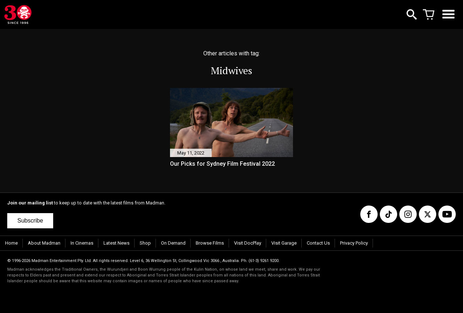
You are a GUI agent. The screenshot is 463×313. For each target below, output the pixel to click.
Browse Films (210, 243)
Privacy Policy (354, 243)
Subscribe (30, 220)
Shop (145, 243)
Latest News (116, 243)
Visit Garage (284, 243)
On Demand (173, 243)
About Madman (44, 243)
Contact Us (318, 243)
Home (11, 243)
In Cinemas (82, 243)
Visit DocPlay (247, 243)
